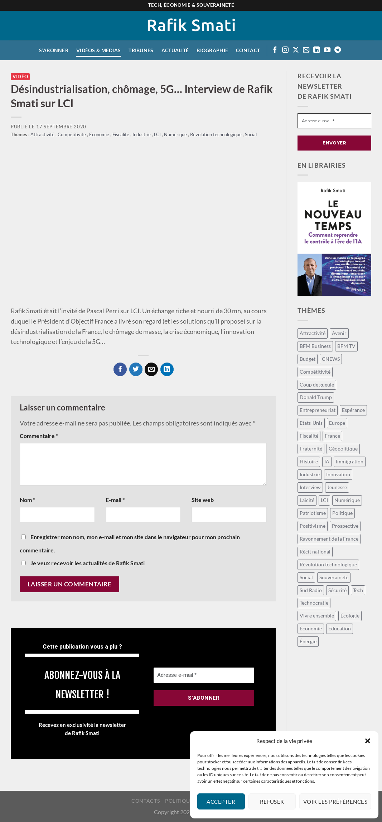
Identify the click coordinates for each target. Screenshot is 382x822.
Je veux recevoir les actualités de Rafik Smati (83, 563)
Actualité (175, 50)
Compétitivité (72, 134)
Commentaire (39, 435)
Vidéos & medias (98, 50)
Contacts (145, 801)
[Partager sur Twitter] (135, 369)
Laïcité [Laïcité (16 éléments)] (307, 500)
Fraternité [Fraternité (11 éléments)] (311, 449)
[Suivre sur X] (295, 50)
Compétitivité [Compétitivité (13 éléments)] (315, 372)
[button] (367, 740)
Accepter (221, 801)
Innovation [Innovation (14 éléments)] (338, 474)
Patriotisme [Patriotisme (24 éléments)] (313, 513)
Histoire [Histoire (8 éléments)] (309, 461)
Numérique (176, 134)
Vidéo (20, 76)
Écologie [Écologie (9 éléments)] (349, 615)
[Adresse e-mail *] (204, 675)
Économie (99, 134)
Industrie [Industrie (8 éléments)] (310, 474)
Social (251, 134)
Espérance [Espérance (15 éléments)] (353, 410)
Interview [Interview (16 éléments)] (310, 487)
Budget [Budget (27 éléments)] (307, 359)
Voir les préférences (335, 801)
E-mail (115, 499)
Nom (27, 499)
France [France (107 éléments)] (332, 436)
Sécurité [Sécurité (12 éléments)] (337, 590)
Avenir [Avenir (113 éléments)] (339, 333)
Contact (248, 50)
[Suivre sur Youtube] (327, 50)
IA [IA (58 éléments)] (326, 461)
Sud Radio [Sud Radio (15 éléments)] (311, 590)
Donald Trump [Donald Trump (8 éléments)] (316, 397)
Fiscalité (121, 134)
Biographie (212, 50)
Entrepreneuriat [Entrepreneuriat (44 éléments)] (317, 410)
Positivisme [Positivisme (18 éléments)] (312, 526)
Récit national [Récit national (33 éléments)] (315, 551)
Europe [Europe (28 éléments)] (337, 423)
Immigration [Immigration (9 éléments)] (349, 461)
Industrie (142, 134)
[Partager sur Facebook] (120, 369)
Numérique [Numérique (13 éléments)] (347, 500)
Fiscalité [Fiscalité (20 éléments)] (309, 436)
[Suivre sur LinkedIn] (316, 50)
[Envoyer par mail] (151, 369)
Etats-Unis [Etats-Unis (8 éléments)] (311, 423)
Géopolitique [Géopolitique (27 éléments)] (343, 449)
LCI (158, 134)
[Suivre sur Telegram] (337, 50)
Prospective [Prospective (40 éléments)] (345, 526)
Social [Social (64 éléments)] (306, 577)
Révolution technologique (216, 134)
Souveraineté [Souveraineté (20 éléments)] (333, 577)
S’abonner (53, 50)
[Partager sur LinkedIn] (167, 369)
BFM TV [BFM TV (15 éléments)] (346, 346)
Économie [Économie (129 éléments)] (311, 628)
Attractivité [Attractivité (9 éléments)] (312, 333)
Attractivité (42, 134)
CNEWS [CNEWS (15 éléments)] (331, 359)
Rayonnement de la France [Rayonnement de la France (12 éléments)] (329, 539)
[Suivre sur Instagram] (285, 50)
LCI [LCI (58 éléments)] (324, 500)
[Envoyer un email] (306, 50)
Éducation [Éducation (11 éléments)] (339, 628)
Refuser (272, 801)
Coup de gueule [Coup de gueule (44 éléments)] (317, 385)
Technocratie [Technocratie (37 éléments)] (314, 603)
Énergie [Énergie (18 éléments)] (308, 641)
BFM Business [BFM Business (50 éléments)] (315, 346)
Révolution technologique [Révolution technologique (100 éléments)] (328, 564)
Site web (203, 499)
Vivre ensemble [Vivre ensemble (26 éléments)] (317, 615)
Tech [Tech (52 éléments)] (358, 590)
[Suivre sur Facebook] (275, 50)
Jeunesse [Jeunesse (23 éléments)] (337, 487)
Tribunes (141, 50)
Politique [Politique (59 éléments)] (342, 513)
